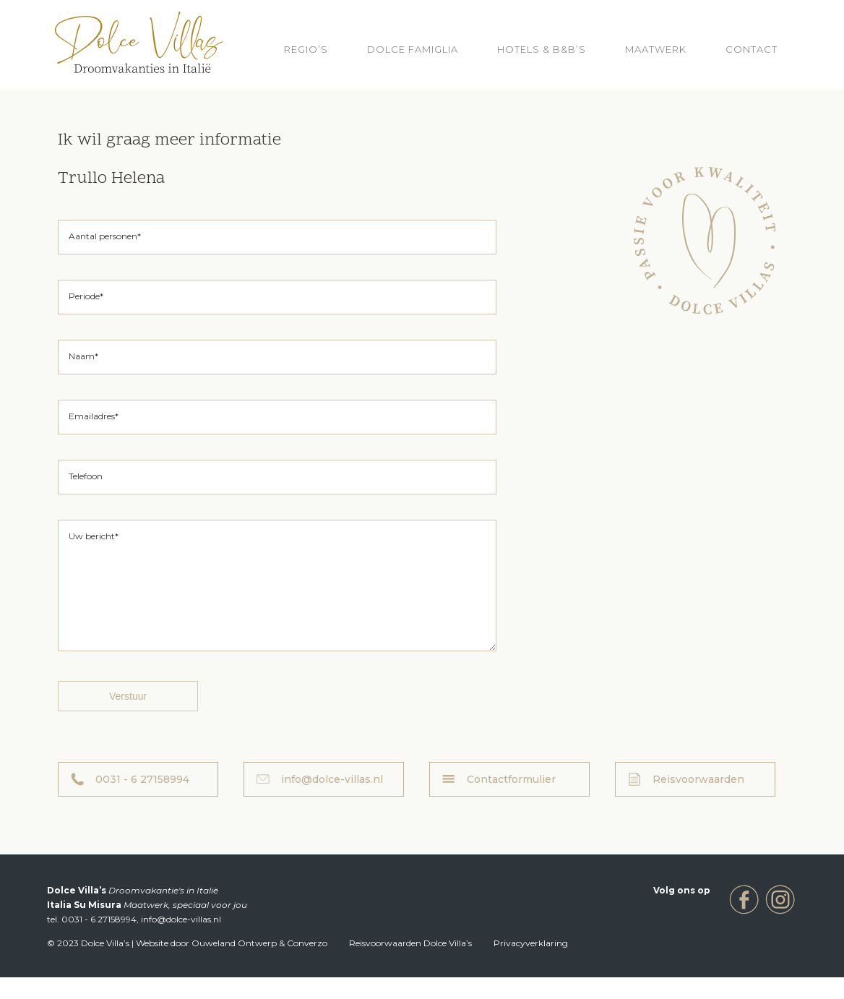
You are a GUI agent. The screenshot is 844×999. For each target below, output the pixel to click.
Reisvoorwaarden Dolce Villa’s (410, 964)
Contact (751, 49)
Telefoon (86, 476)
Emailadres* (94, 416)
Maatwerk (655, 49)
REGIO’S (306, 49)
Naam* (83, 356)
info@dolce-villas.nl (332, 800)
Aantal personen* (105, 236)
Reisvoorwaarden (698, 800)
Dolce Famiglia (412, 49)
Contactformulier (511, 800)
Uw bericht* (94, 536)
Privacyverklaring (531, 964)
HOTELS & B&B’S (541, 49)
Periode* (86, 296)
